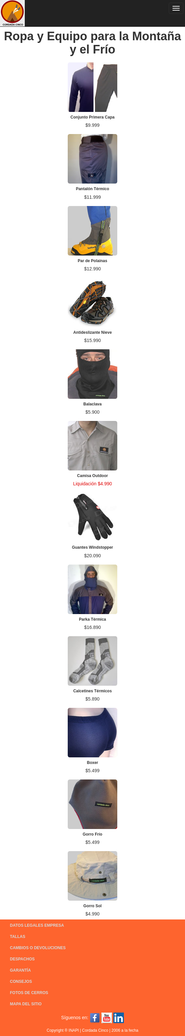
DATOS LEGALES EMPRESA (37, 925)
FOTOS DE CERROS (29, 992)
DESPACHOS (22, 959)
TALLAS (17, 936)
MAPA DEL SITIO (26, 1004)
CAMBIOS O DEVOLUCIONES (38, 948)
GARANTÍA (20, 970)
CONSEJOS (21, 981)
